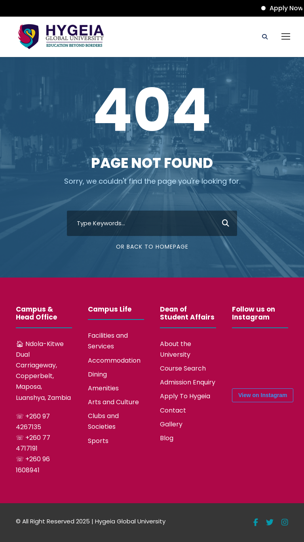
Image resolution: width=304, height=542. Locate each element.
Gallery (171, 424)
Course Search (183, 368)
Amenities (103, 388)
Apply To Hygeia (185, 396)
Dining (97, 374)
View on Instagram (262, 395)
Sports (98, 440)
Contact (173, 410)
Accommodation (114, 360)
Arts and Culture (113, 402)
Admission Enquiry (187, 382)
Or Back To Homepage (152, 247)
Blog (166, 438)
